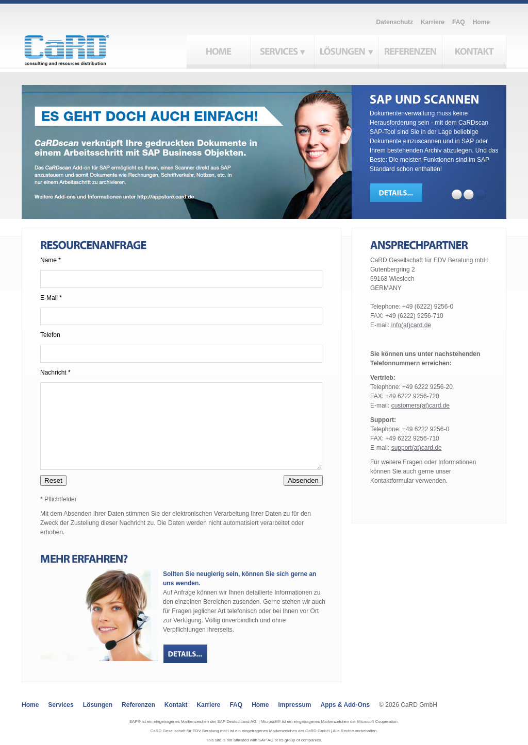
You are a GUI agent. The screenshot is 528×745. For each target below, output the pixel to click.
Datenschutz (394, 22)
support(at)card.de (416, 447)
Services (60, 704)
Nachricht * (55, 372)
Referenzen (138, 704)
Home (481, 22)
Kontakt (176, 704)
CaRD (79, 47)
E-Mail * (51, 297)
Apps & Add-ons (345, 704)
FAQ (458, 22)
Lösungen (97, 704)
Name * (50, 260)
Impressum (294, 704)
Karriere (432, 22)
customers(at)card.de (420, 405)
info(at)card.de (411, 325)
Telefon (50, 334)
